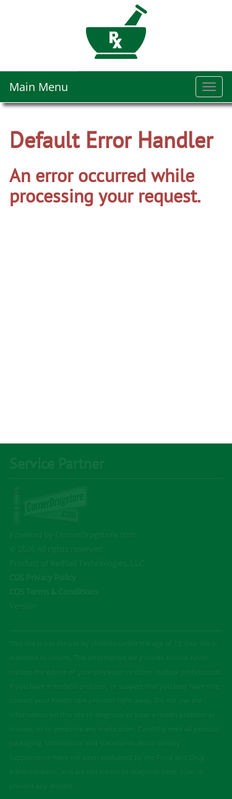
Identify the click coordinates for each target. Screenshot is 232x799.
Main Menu (38, 86)
